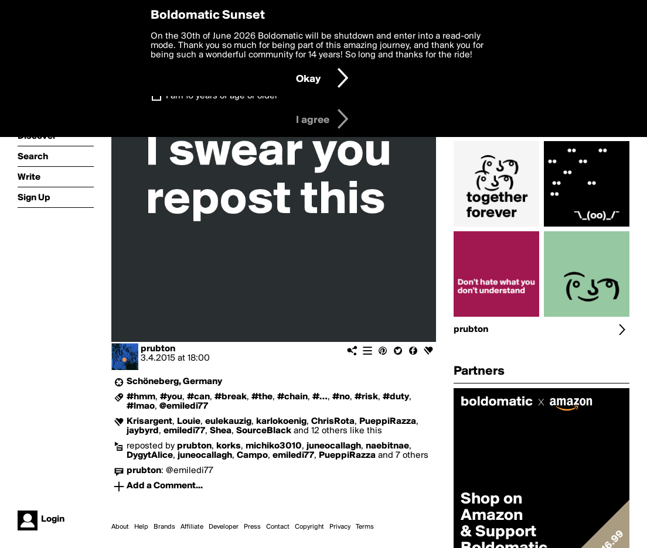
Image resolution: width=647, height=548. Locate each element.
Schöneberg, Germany (174, 381)
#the (262, 397)
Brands (164, 526)
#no (341, 397)
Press (252, 526)
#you (171, 397)
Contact (278, 526)
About (120, 526)
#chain (292, 397)
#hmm (141, 397)
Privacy (339, 526)
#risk (366, 397)
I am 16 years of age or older (222, 96)
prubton (158, 349)
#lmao (141, 406)
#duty (396, 397)
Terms (365, 526)
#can (198, 397)
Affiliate (192, 526)
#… (320, 397)
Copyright (309, 526)
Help (141, 526)
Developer (224, 526)
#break (230, 397)
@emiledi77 (183, 406)
